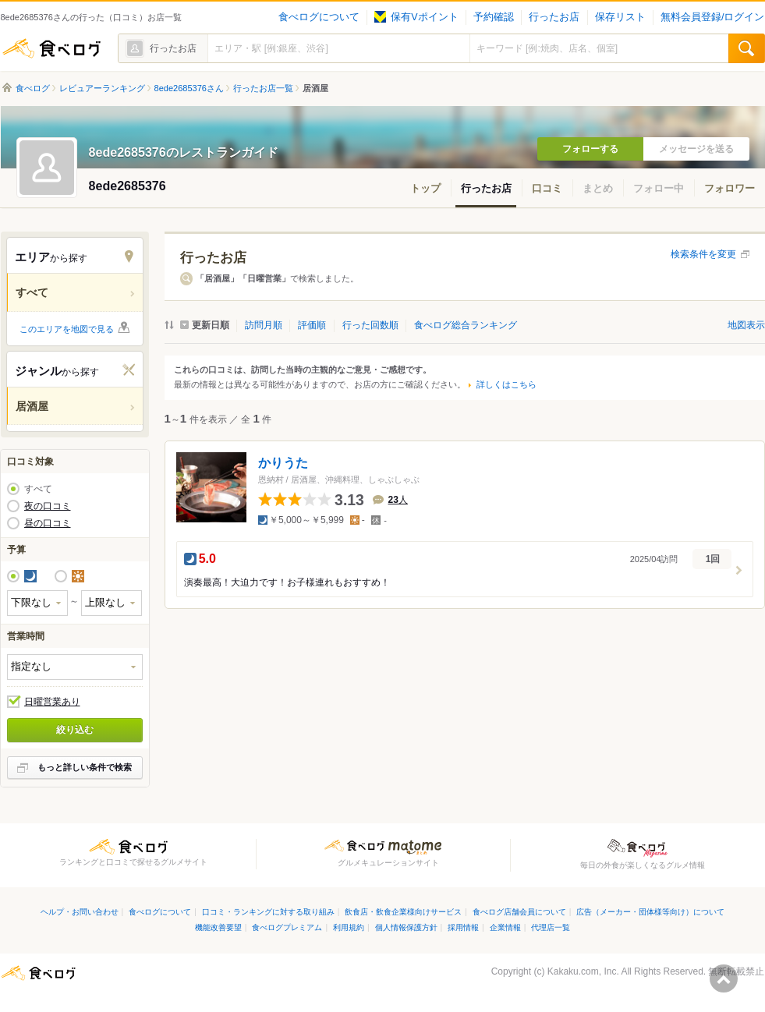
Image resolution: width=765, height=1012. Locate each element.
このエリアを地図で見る (66, 329)
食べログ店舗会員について (519, 912)
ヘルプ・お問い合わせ (80, 912)
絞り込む (75, 729)
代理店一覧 (550, 927)
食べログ (51, 48)
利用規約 (348, 927)
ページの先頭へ (724, 978)
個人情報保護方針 (406, 927)
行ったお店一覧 (263, 88)
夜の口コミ (47, 506)
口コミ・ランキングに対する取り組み (268, 912)
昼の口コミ (47, 523)
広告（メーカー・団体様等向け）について (650, 912)
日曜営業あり (52, 701)
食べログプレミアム (287, 927)
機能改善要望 (218, 927)
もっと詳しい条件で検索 (84, 767)
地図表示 (746, 325)
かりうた (283, 462)
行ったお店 (554, 17)
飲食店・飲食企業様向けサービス (403, 912)
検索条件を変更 (703, 254)
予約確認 (493, 17)
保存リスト (620, 17)
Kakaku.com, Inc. (583, 971)
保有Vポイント (416, 17)
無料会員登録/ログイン (712, 17)
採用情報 (463, 927)
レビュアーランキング (102, 88)
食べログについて (318, 17)
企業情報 (505, 927)
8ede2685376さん (189, 88)
